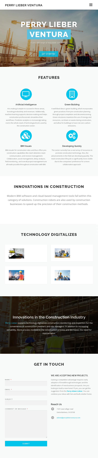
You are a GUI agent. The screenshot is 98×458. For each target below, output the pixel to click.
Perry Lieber (11, 323)
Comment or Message (16, 425)
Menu (91, 5)
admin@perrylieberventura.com (68, 433)
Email (8, 405)
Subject (9, 415)
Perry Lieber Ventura (23, 5)
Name (8, 396)
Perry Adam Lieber (74, 407)
